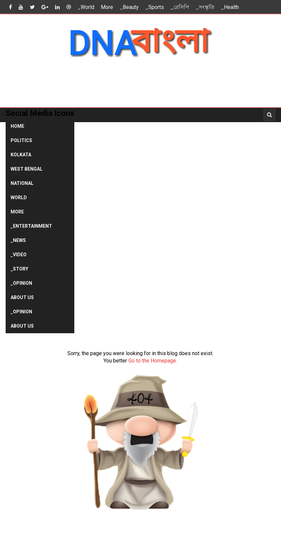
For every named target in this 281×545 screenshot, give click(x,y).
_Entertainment (31, 226)
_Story (19, 269)
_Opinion (21, 283)
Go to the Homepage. (152, 360)
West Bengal (26, 169)
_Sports (154, 7)
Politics (21, 140)
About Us (22, 297)
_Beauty (129, 7)
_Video (19, 254)
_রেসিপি (180, 7)
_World (86, 7)
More (107, 7)
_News (18, 240)
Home (17, 126)
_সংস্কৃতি (205, 7)
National (22, 183)
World (19, 197)
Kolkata (21, 154)
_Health (230, 7)
